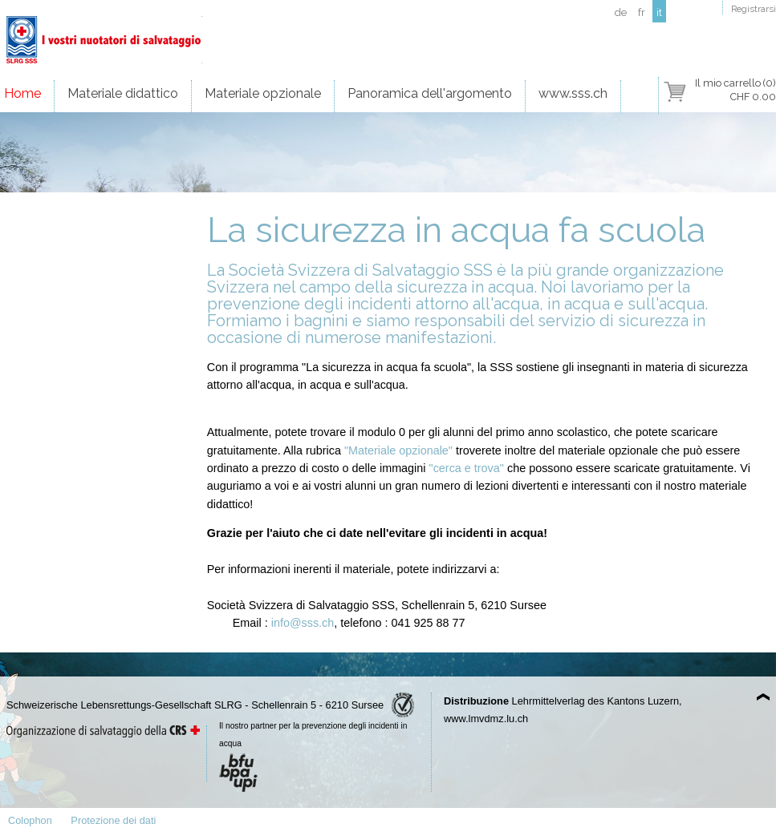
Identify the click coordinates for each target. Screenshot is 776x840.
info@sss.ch (303, 622)
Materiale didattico (122, 93)
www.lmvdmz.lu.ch (486, 719)
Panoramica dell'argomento (429, 93)
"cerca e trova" (466, 468)
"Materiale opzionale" (398, 450)
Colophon (30, 820)
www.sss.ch (572, 93)
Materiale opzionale (263, 93)
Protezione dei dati (113, 820)
